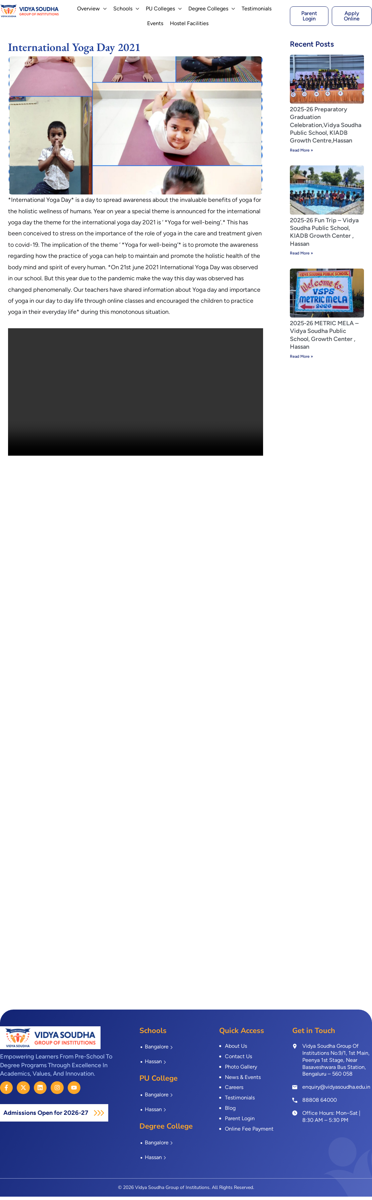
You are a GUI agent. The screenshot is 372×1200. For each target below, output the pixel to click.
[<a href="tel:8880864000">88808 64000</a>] (294, 1103)
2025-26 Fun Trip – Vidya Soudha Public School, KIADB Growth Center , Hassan (324, 235)
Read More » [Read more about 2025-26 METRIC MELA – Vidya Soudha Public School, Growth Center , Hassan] (301, 359)
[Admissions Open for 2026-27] (107, 1116)
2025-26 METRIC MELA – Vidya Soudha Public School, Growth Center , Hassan (324, 338)
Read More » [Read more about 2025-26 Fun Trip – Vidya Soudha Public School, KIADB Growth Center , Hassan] (301, 256)
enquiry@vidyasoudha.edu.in (336, 1090)
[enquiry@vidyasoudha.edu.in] (294, 1090)
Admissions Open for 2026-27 (50, 1116)
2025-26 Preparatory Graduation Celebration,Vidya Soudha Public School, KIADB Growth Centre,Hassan (325, 128)
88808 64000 (319, 1103)
